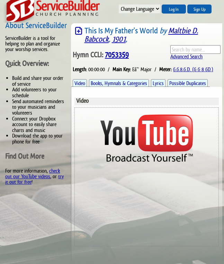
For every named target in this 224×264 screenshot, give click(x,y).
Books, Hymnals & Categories (119, 83)
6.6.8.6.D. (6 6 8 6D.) (193, 69)
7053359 (117, 54)
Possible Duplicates (187, 83)
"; (139, 9)
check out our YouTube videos (32, 173)
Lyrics (158, 83)
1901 (119, 39)
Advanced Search (186, 56)
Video (79, 83)
